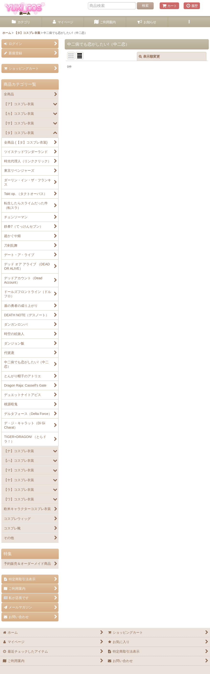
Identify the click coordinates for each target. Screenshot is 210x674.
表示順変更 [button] (149, 56)
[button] (189, 22)
